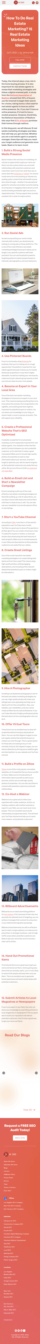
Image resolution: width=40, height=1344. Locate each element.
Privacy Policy (8, 1178)
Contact (6, 1171)
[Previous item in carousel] (3, 1073)
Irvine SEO (7, 1277)
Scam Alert (7, 1191)
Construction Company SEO (13, 1224)
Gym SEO (7, 1243)
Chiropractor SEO (10, 1221)
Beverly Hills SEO (9, 1274)
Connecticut (8, 1320)
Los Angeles (8, 1272)
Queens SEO (8, 1297)
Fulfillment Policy (9, 1174)
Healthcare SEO (9, 1247)
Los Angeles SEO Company (13, 1202)
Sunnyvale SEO (9, 1313)
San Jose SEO (8, 1306)
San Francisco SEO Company (13, 1209)
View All (29, 1109)
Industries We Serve (10, 1164)
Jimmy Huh (28, 52)
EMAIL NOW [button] (20, 1138)
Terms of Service (9, 1187)
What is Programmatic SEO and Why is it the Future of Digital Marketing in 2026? (18, 1070)
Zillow (4, 769)
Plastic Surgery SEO (10, 1260)
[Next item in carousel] (36, 1073)
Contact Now (20, 66)
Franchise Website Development (15, 1240)
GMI (13, 522)
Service (6, 1181)
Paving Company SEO (11, 1256)
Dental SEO (8, 1227)
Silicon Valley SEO (10, 1310)
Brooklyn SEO (8, 1294)
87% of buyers (21, 120)
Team (5, 1184)
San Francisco (8, 1304)
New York (7, 1291)
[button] (4, 2)
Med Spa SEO (8, 1253)
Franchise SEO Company (12, 1237)
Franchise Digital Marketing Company (16, 1234)
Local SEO (7, 1250)
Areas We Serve (9, 1161)
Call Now (20, 60)
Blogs (6, 1168)
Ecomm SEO (8, 1230)
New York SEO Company (12, 1206)
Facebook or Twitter (21, 174)
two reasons (9, 914)
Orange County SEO (11, 1281)
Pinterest (25, 361)
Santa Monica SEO (10, 1284)
